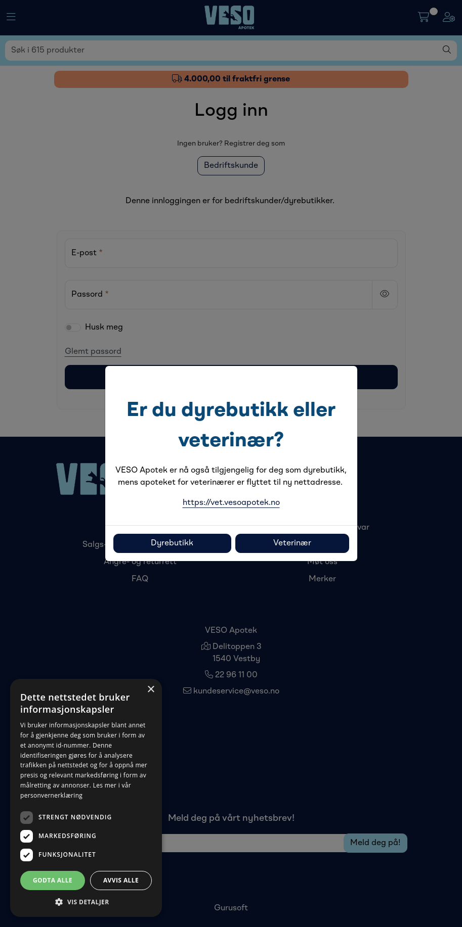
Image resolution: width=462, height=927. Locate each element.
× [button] (150, 689)
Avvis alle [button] (121, 880)
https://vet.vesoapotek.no (231, 503)
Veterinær (292, 543)
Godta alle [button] (52, 880)
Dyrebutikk (172, 543)
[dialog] (86, 798)
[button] (86, 902)
